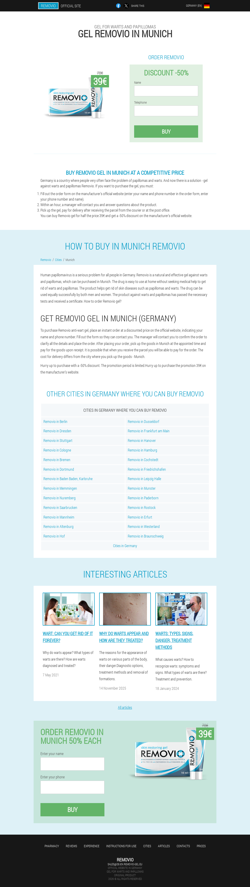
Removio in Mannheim (58, 517)
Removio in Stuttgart (57, 440)
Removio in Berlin (55, 421)
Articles (164, 846)
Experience (91, 846)
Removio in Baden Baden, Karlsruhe (68, 478)
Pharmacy (52, 846)
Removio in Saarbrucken (60, 507)
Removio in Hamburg (142, 450)
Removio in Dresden (57, 430)
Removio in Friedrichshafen (147, 469)
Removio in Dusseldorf (143, 421)
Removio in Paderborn (143, 497)
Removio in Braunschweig (146, 536)
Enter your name (52, 753)
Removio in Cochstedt (143, 459)
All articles (125, 707)
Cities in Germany (125, 545)
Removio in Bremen (56, 459)
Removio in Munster (142, 488)
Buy (166, 131)
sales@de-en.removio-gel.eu (125, 864)
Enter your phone (52, 777)
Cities (147, 846)
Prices (201, 846)
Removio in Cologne (57, 450)
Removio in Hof (54, 536)
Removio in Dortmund (58, 469)
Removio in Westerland (144, 526)
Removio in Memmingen (60, 488)
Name (137, 82)
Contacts (183, 846)
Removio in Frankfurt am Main (149, 430)
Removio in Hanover (142, 440)
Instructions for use (121, 846)
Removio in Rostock (142, 507)
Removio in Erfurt (140, 517)
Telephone (140, 102)
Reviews (71, 846)
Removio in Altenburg (58, 526)
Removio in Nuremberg (59, 497)
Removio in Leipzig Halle (144, 478)
